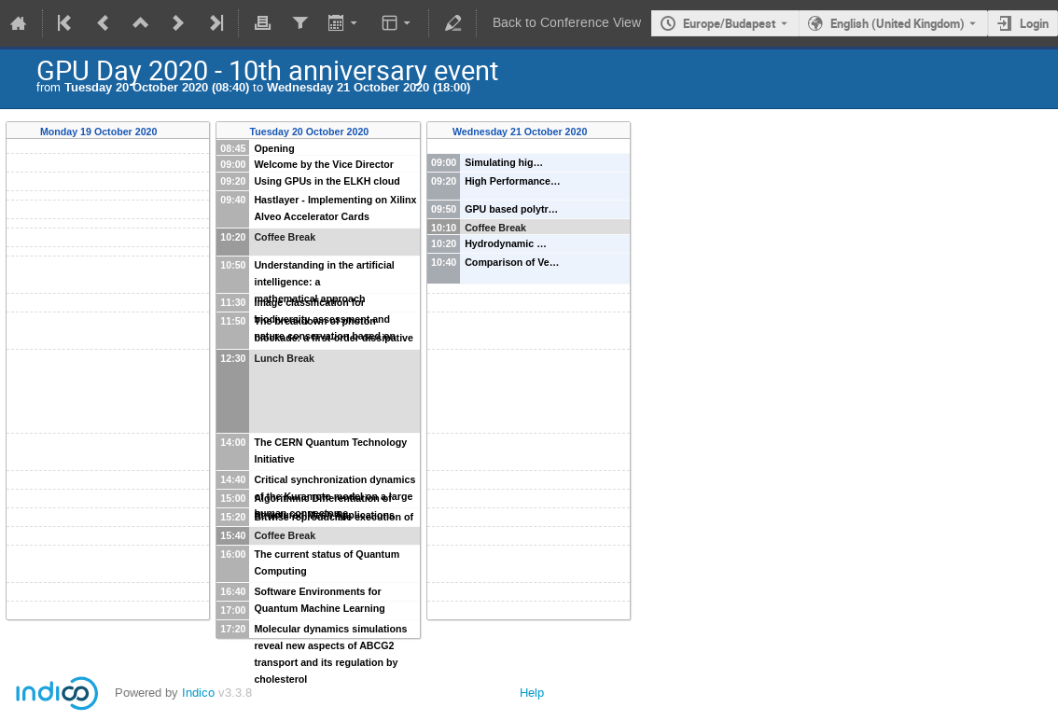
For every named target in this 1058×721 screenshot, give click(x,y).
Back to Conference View (567, 23)
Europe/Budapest (729, 23)
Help (532, 692)
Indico (198, 692)
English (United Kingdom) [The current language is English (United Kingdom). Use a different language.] (897, 23)
